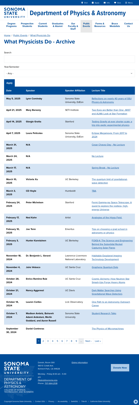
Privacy (51, 401)
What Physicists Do (40, 35)
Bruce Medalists (115, 25)
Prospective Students (27, 25)
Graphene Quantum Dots (105, 267)
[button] (136, 402)
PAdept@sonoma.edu (47, 380)
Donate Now (120, 367)
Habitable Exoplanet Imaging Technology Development (107, 257)
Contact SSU (40, 401)
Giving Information (80, 362)
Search (7, 52)
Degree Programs (11, 25)
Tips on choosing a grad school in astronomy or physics (109, 230)
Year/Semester (11, 67)
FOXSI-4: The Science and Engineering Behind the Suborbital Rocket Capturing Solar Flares (112, 244)
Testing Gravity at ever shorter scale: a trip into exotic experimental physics (112, 123)
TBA (94, 191)
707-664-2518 (51, 383)
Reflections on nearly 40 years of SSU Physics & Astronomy (112, 100)
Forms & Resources (99, 25)
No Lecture (97, 156)
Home (7, 35)
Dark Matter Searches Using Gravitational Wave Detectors (107, 292)
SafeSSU (74, 401)
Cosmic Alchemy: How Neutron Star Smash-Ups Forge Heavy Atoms (110, 280)
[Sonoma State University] (16, 13)
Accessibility (63, 401)
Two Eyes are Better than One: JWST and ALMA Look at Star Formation (111, 111)
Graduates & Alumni (57, 25)
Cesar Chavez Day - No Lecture (108, 144)
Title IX (84, 401)
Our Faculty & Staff (73, 26)
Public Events (86, 25)
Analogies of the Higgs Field (107, 217)
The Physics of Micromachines (108, 328)
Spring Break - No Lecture (105, 167)
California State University (100, 401)
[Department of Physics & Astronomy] (78, 12)
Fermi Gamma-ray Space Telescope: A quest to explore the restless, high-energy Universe (112, 206)
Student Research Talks (104, 313)
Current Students (43, 25)
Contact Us (128, 25)
